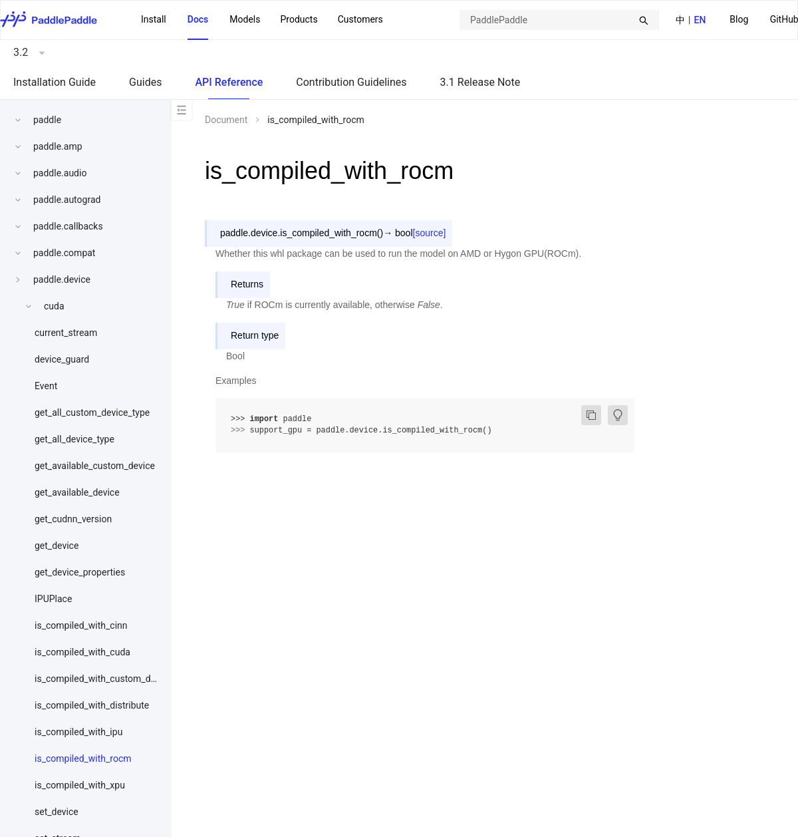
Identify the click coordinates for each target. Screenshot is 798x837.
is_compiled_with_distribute (92, 705)
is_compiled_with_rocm (83, 758)
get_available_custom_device (95, 465)
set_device (56, 811)
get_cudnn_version (73, 519)
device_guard (62, 359)
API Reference (229, 82)
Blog (739, 19)
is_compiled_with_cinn (81, 625)
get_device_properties (80, 572)
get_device (56, 545)
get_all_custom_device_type (92, 412)
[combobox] (559, 20)
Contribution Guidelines (351, 82)
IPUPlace (53, 598)
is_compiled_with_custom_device (103, 678)
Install (153, 19)
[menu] (262, 20)
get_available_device (77, 492)
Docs (198, 19)
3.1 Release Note (480, 82)
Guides (145, 82)
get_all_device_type (74, 439)
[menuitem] (739, 20)
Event (46, 386)
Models (244, 19)
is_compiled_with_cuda (82, 652)
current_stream (66, 332)
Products (298, 19)
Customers (360, 19)
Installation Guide (54, 82)
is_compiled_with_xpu (80, 785)
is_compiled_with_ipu (78, 732)
